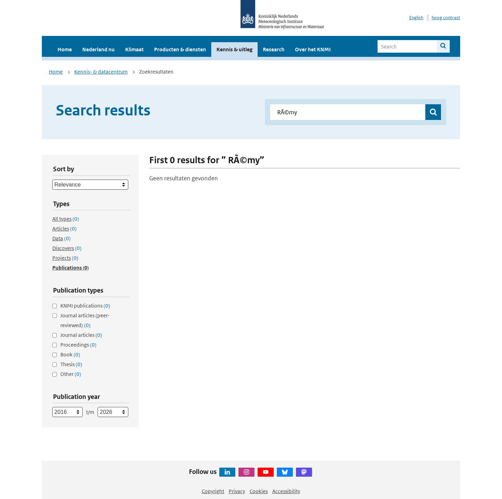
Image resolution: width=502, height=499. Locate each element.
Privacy (237, 491)
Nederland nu (98, 49)
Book (70, 354)
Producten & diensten (180, 49)
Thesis (71, 364)
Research (273, 49)
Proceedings (78, 344)
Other (70, 374)
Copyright (213, 491)
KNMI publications (85, 305)
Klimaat (134, 49)
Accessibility (286, 491)
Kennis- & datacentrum (101, 71)
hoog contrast (446, 18)
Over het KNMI (313, 49)
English (416, 18)
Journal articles (81, 335)
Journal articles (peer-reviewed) (84, 320)
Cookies (259, 491)
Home (65, 49)
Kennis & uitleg (234, 49)
